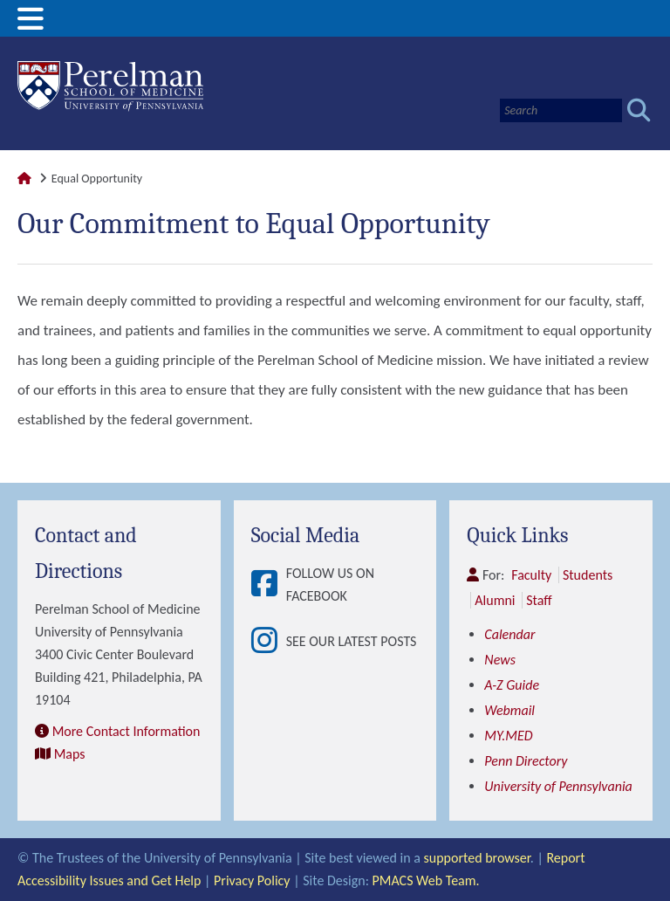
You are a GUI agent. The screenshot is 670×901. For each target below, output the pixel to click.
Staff (538, 600)
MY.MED (508, 735)
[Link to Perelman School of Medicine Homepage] (24, 178)
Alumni (495, 600)
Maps (69, 754)
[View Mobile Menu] (30, 25)
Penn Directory (525, 761)
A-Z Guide (511, 685)
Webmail (509, 710)
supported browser (477, 857)
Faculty (531, 575)
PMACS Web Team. (426, 880)
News (500, 659)
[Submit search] (639, 110)
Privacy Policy (252, 880)
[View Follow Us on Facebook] (268, 585)
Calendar (509, 634)
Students (587, 575)
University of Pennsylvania (558, 786)
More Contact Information (126, 731)
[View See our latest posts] (268, 641)
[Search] (561, 110)
